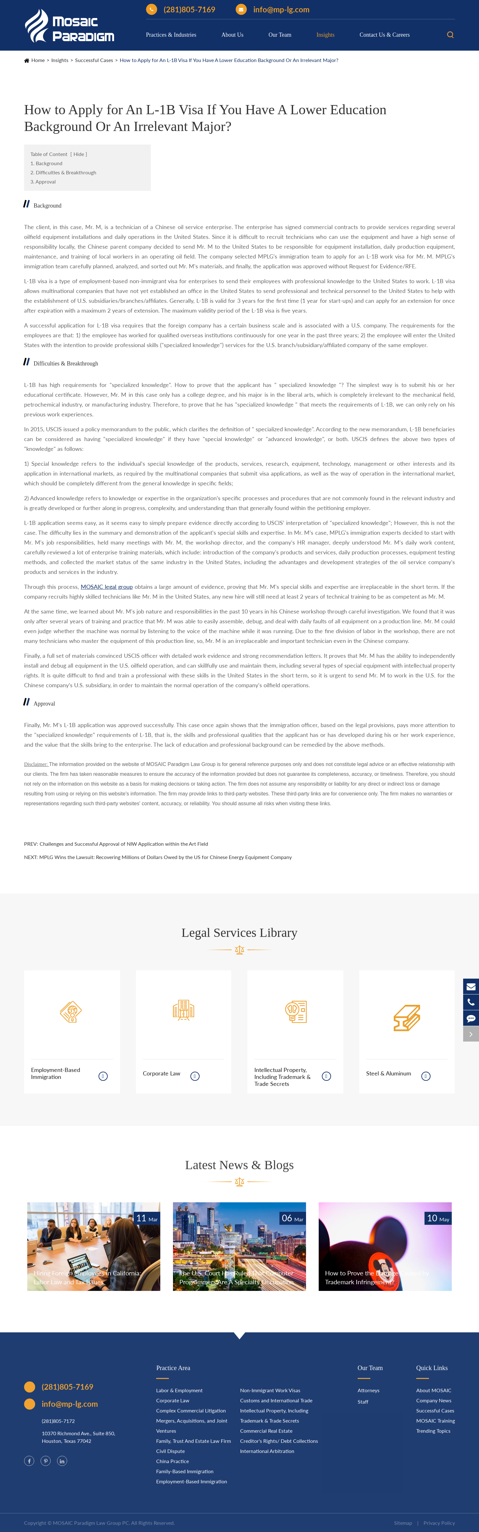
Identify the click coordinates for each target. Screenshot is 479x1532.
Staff (363, 1407)
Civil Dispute (170, 1456)
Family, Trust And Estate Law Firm (193, 1446)
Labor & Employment (179, 1395)
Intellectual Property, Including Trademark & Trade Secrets (282, 1076)
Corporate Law (161, 1073)
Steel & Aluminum (388, 1073)
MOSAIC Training (435, 1426)
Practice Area (173, 1373)
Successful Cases (94, 60)
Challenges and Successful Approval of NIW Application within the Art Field (124, 844)
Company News (433, 1406)
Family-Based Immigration (185, 1476)
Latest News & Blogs (239, 1170)
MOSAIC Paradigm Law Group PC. (91, 1528)
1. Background (46, 163)
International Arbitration (267, 1456)
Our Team (280, 35)
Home (38, 60)
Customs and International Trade (276, 1406)
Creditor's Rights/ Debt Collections (279, 1446)
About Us (232, 35)
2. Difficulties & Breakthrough (63, 172)
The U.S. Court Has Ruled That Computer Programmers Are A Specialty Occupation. (237, 1277)
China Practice (172, 1466)
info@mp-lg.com (273, 9)
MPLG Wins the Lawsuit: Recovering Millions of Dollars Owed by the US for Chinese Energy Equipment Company (165, 857)
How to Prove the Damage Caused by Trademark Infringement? (377, 1277)
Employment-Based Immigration (55, 1073)
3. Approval (43, 181)
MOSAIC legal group (107, 586)
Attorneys (369, 1395)
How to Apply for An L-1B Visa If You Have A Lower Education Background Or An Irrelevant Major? (229, 60)
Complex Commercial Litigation (191, 1416)
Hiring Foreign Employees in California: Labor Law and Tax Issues (87, 1277)
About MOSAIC (433, 1395)
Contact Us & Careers (385, 35)
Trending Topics (433, 1436)
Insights (325, 35)
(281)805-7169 (180, 9)
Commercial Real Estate (266, 1436)
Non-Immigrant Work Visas (270, 1395)
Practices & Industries (171, 35)
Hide (78, 154)
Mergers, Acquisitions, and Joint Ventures (191, 1431)
